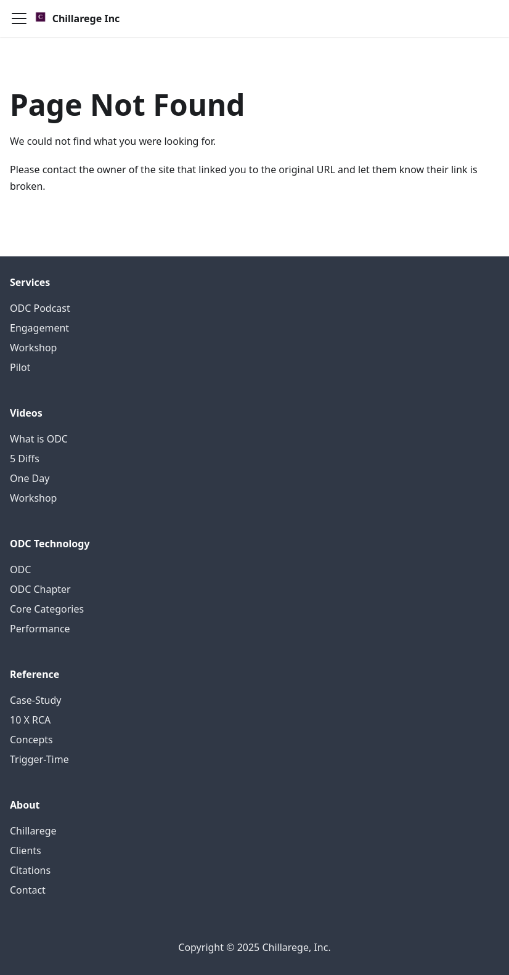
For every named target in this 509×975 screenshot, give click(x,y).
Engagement (39, 328)
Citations (30, 870)
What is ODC (39, 439)
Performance (40, 628)
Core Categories (47, 609)
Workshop (33, 347)
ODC (20, 569)
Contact (28, 890)
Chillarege (33, 831)
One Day (29, 478)
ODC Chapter (40, 589)
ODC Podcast (40, 308)
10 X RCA (30, 720)
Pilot (20, 367)
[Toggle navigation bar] (19, 18)
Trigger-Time (39, 759)
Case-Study (35, 700)
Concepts (31, 739)
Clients (25, 850)
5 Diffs (24, 458)
